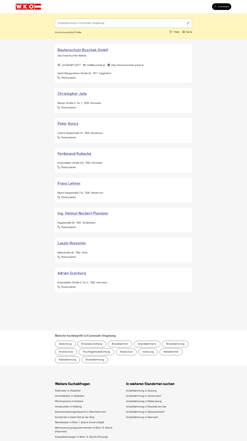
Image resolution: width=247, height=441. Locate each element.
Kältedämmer (171, 352)
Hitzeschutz (126, 352)
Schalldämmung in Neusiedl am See (146, 407)
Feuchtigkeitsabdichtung (96, 352)
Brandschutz (66, 352)
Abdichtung (65, 344)
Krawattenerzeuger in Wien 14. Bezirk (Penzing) (81, 437)
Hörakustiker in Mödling (68, 407)
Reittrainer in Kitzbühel (68, 391)
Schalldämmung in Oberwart (142, 417)
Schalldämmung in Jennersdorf (143, 396)
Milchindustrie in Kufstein (69, 401)
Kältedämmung (67, 360)
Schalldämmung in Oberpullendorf (145, 412)
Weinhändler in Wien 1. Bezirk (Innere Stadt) (79, 422)
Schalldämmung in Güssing (141, 391)
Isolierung (148, 352)
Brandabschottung (91, 344)
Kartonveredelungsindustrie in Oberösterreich (80, 412)
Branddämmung (175, 344)
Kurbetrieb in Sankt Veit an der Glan (75, 417)
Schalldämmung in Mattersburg (143, 401)
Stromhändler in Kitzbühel (69, 396)
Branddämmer (120, 344)
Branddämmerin (147, 344)
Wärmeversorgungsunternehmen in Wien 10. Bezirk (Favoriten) (83, 430)
